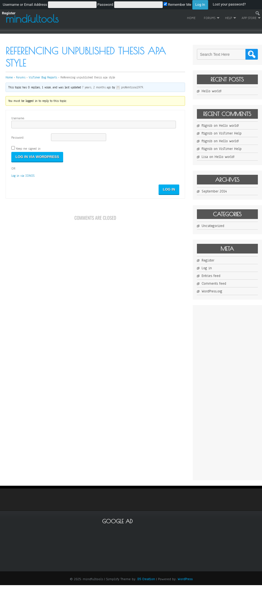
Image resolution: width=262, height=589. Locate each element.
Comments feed (214, 283)
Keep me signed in (28, 148)
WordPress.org (212, 291)
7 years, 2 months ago (96, 87)
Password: (17, 137)
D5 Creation (146, 579)
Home (191, 18)
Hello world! (211, 91)
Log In (169, 189)
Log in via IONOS (22, 175)
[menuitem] (105, 4)
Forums (209, 18)
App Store (249, 18)
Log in (207, 268)
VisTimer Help (230, 133)
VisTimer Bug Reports (43, 77)
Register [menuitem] (8, 13)
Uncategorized (213, 225)
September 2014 (214, 191)
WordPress (185, 579)
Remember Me (177, 4)
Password (105, 4)
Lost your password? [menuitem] (229, 4)
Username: (18, 118)
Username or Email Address (25, 4)
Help (228, 18)
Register (208, 260)
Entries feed (211, 275)
